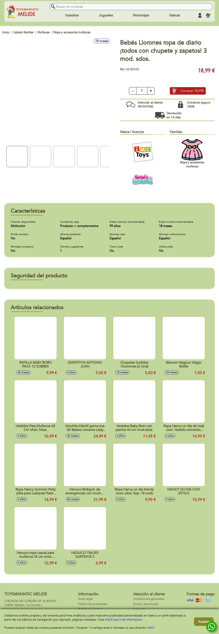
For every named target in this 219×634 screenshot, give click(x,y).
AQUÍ (150, 628)
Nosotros (72, 15)
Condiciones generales (148, 599)
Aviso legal (85, 599)
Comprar (192, 91)
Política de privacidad (92, 604)
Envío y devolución (145, 604)
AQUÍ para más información (123, 620)
